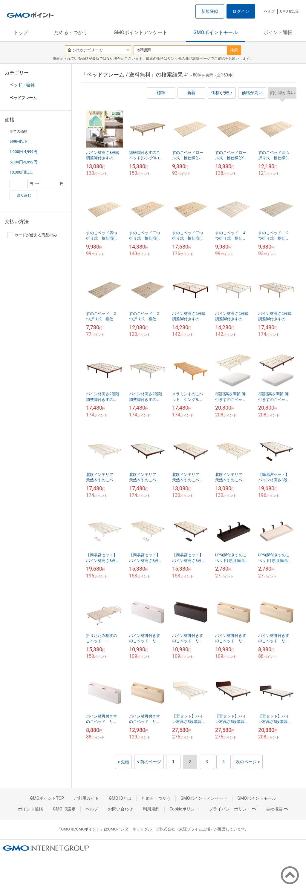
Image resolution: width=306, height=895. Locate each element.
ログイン (240, 11)
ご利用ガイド (86, 798)
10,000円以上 (21, 172)
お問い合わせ (120, 809)
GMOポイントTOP (47, 798)
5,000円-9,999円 (23, 162)
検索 (234, 50)
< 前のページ (149, 761)
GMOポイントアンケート (140, 32)
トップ (21, 32)
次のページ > (248, 761)
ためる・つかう (71, 32)
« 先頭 (123, 761)
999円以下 (19, 141)
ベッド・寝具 (22, 84)
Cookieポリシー (184, 809)
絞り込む (24, 195)
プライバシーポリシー (232, 809)
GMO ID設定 (289, 11)
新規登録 (209, 11)
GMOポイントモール (215, 32)
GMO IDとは (120, 798)
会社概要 (277, 809)
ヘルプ (269, 11)
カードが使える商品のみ (32, 235)
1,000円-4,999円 (23, 151)
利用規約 (151, 809)
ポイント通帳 (278, 32)
